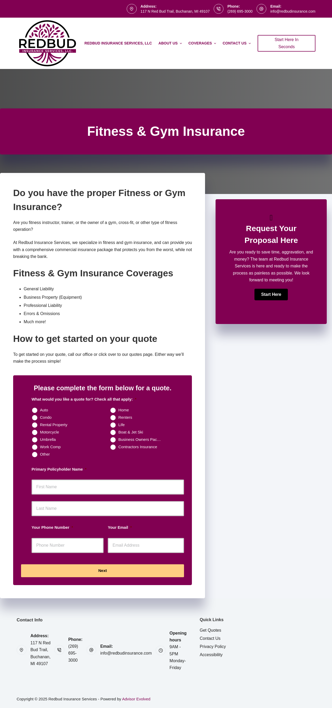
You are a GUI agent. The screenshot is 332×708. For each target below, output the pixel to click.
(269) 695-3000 (240, 11)
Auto (44, 410)
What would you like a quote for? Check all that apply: (84, 399)
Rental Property (53, 424)
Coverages (202, 43)
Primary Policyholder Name (59, 469)
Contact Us (237, 43)
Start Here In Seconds (287, 43)
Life (121, 424)
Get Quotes (210, 630)
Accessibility (211, 654)
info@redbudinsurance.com (292, 11)
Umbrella (48, 439)
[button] (271, 294)
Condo (46, 417)
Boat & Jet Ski (130, 432)
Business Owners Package (141, 439)
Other (45, 454)
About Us (171, 43)
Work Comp (50, 447)
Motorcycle (49, 432)
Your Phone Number (52, 527)
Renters (125, 417)
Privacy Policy (213, 646)
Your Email (120, 527)
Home (123, 410)
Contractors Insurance (137, 447)
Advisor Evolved (136, 699)
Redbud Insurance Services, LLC (118, 43)
